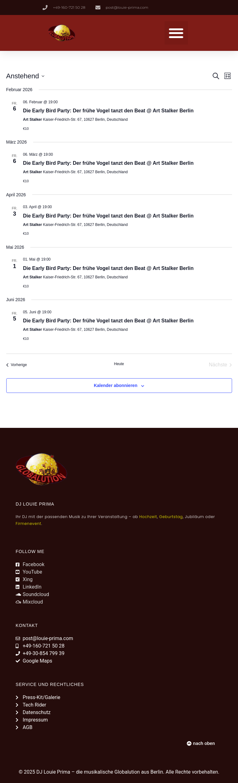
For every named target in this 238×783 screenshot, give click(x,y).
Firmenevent (28, 523)
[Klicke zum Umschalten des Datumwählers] (25, 76)
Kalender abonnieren (115, 385)
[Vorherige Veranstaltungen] (16, 364)
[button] (176, 33)
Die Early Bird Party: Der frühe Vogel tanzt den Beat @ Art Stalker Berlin (108, 110)
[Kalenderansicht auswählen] (227, 76)
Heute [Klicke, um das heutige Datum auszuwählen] (119, 364)
